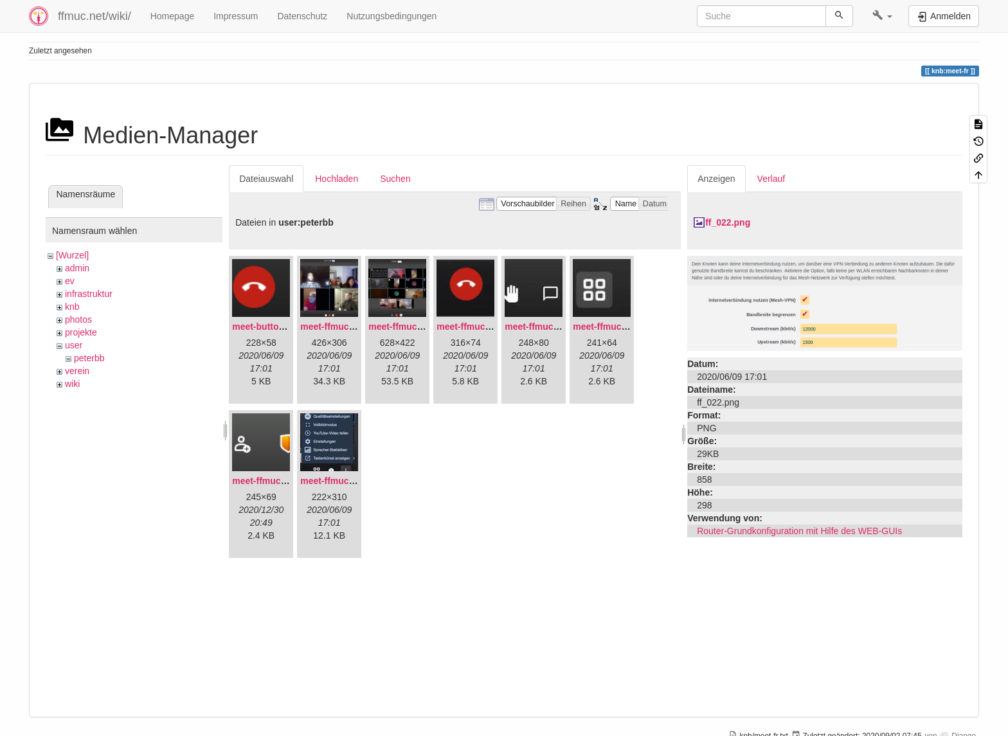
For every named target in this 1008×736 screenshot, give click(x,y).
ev (70, 281)
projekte (81, 332)
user (73, 345)
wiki (72, 384)
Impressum (235, 16)
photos (78, 319)
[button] (882, 16)
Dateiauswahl (266, 179)
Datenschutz (302, 16)
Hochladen (336, 179)
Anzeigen (716, 179)
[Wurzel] (72, 255)
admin (77, 268)
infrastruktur (89, 294)
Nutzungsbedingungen (391, 16)
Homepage (172, 16)
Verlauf (771, 179)
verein (77, 371)
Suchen (395, 179)
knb (72, 306)
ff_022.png (727, 222)
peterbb (89, 358)
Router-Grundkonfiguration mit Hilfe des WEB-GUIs (799, 531)
